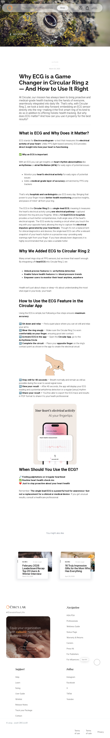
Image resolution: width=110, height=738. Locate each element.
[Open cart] (87, 8)
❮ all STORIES (18, 34)
